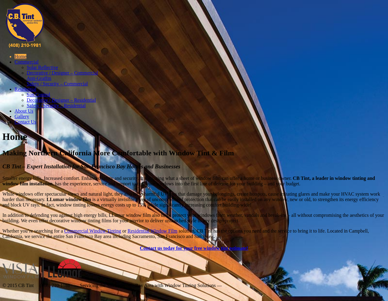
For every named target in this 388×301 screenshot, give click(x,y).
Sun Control (38, 94)
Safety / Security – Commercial (57, 83)
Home (20, 56)
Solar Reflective (42, 67)
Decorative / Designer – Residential (61, 100)
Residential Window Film (152, 230)
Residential (25, 89)
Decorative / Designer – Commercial (62, 72)
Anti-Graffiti (39, 78)
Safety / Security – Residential (56, 105)
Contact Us (25, 121)
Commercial (26, 61)
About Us (24, 111)
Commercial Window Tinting (92, 230)
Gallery (22, 116)
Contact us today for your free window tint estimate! (194, 248)
